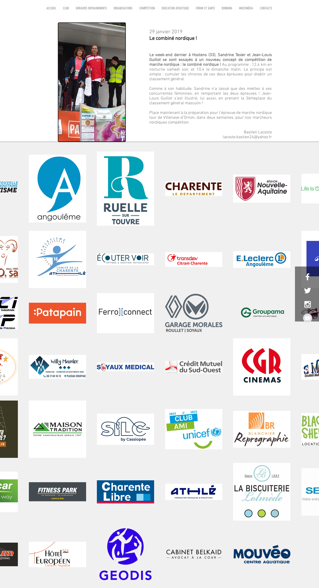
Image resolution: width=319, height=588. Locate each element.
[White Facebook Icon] (307, 276)
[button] (66, 8)
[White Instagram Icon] (307, 304)
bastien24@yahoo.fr (254, 137)
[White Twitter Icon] (307, 290)
